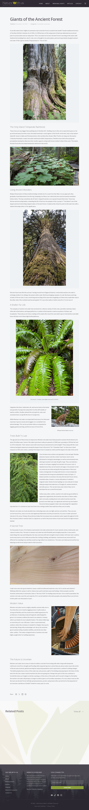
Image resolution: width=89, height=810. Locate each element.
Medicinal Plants (58, 3)
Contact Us (8, 793)
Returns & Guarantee (11, 790)
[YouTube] (52, 795)
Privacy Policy (51, 806)
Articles (70, 3)
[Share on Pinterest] (25, 694)
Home (41, 3)
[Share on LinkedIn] (22, 694)
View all (77, 711)
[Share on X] (19, 694)
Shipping (7, 787)
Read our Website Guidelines (35, 789)
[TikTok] (55, 795)
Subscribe (67, 787)
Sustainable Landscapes (43, 24)
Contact (79, 3)
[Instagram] (61, 795)
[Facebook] (58, 795)
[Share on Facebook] (16, 694)
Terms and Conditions (40, 806)
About (47, 3)
